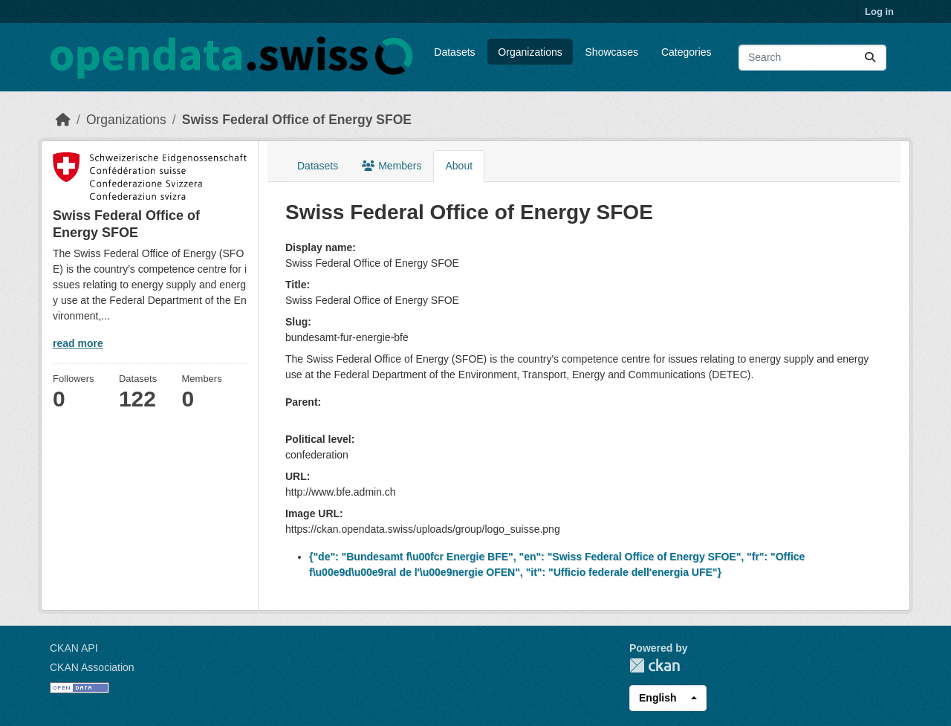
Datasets (454, 52)
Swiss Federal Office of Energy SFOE (297, 119)
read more (78, 343)
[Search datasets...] (812, 58)
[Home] (63, 119)
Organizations (530, 52)
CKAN (654, 665)
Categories (686, 52)
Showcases (612, 52)
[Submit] (870, 58)
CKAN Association (92, 667)
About (459, 166)
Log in (879, 11)
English (658, 698)
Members (391, 166)
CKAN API (74, 648)
